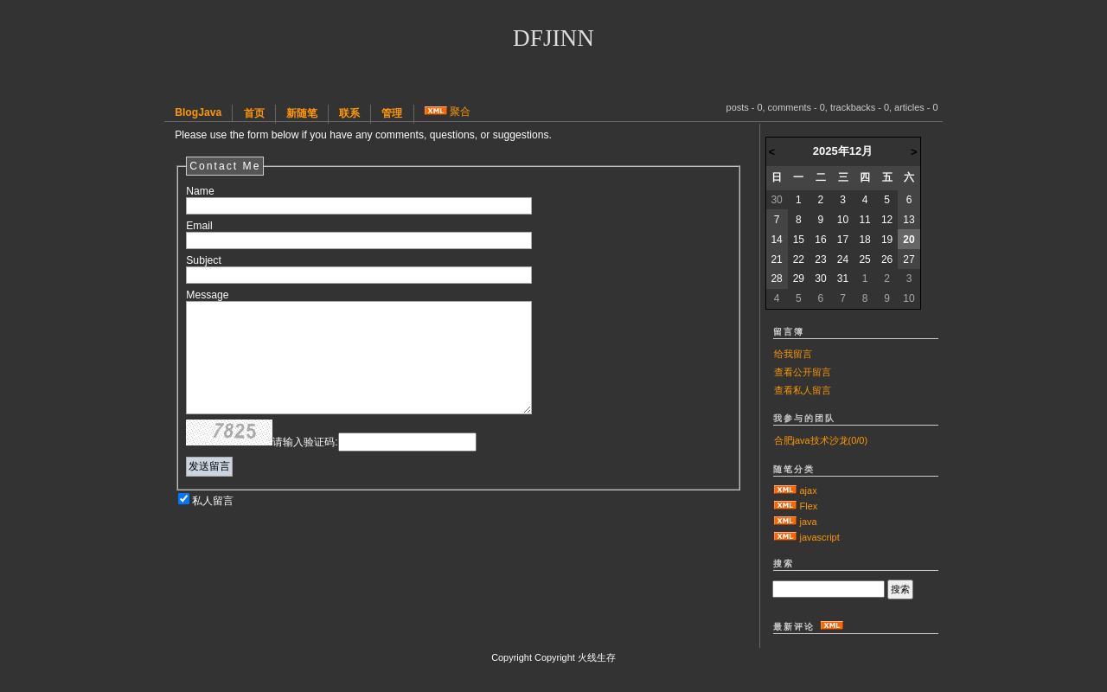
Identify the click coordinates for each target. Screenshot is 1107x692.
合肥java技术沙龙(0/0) (821, 440)
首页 (254, 113)
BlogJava (198, 112)
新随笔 (301, 113)
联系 (349, 113)
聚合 (460, 112)
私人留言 (213, 501)
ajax (808, 490)
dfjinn (553, 38)
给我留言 (793, 354)
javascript (820, 537)
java (808, 521)
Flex (809, 506)
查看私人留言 (802, 390)
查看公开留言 (802, 372)
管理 (391, 113)
